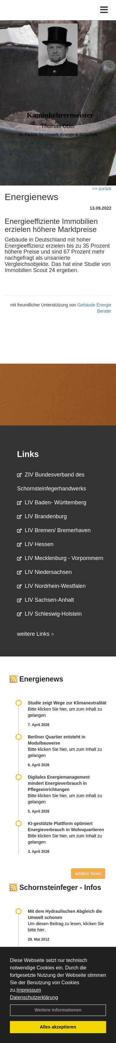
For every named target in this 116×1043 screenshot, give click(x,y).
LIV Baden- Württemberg (51, 502)
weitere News (88, 873)
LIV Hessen (35, 544)
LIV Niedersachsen (44, 572)
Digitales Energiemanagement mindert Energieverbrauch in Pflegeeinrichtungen (59, 783)
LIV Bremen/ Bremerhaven (54, 530)
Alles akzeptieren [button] (58, 1026)
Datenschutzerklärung (34, 997)
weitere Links (35, 634)
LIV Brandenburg (42, 516)
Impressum (28, 990)
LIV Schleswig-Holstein (49, 614)
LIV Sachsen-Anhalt (45, 600)
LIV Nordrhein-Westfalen (51, 586)
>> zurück (101, 188)
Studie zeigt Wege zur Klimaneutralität (67, 702)
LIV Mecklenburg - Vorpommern (60, 558)
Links (28, 454)
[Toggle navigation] (104, 10)
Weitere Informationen (58, 1009)
